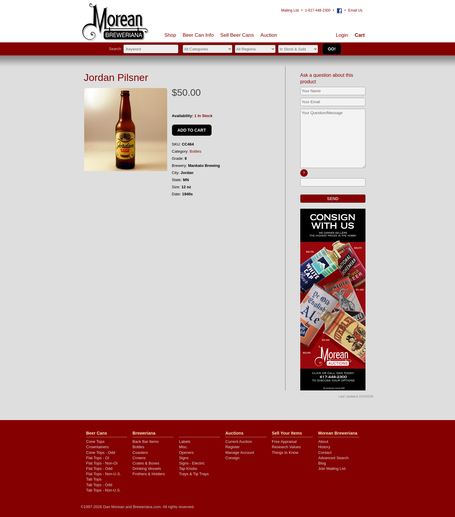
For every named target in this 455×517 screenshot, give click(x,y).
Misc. (183, 447)
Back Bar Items (145, 441)
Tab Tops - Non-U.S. (103, 490)
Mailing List (290, 10)
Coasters (140, 452)
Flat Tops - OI (97, 458)
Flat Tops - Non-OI (102, 463)
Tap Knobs (188, 468)
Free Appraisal (284, 441)
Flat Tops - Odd (99, 468)
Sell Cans (237, 35)
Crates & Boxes (145, 463)
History (324, 447)
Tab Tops (94, 479)
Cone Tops (95, 441)
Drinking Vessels (146, 468)
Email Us (355, 10)
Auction (269, 35)
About (323, 441)
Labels (184, 441)
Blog (322, 463)
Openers (186, 452)
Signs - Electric (192, 463)
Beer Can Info (198, 35)
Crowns (139, 458)
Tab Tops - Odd (99, 485)
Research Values (286, 447)
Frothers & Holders (148, 474)
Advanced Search (333, 458)
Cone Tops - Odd (100, 452)
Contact (324, 452)
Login (342, 35)
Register (232, 447)
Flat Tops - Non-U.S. (103, 474)
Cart (360, 35)
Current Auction (238, 441)
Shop (170, 35)
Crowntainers (97, 447)
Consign (232, 458)
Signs (184, 458)
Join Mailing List (332, 468)
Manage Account (239, 452)
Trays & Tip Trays (194, 474)
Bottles (196, 151)
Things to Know (285, 452)
